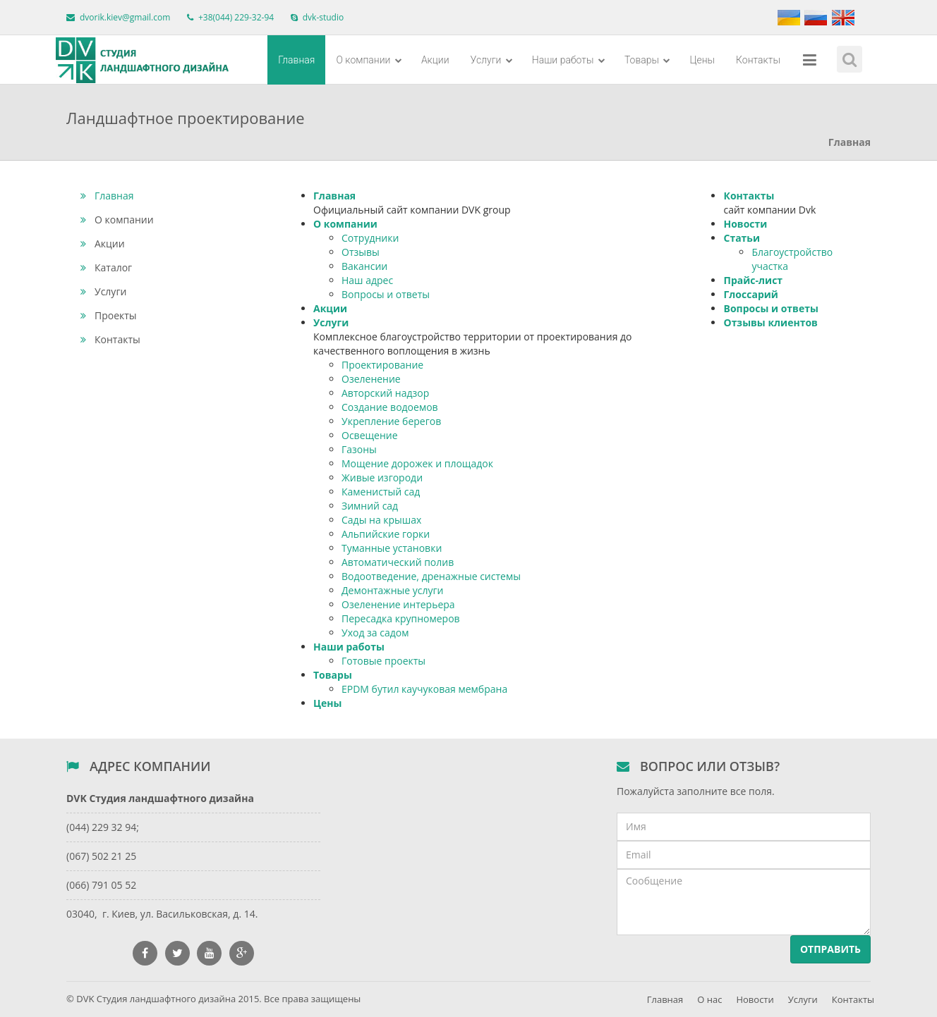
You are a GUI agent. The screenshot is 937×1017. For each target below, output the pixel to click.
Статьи (741, 238)
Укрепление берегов (391, 421)
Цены (702, 60)
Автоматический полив (397, 562)
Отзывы (360, 252)
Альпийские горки (385, 534)
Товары (647, 60)
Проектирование (382, 364)
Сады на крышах (381, 519)
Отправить (830, 949)
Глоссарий (750, 294)
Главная (296, 60)
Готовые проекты (383, 660)
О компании (368, 60)
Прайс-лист (752, 280)
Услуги (492, 60)
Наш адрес (367, 280)
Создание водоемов (389, 407)
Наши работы (568, 60)
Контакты (758, 60)
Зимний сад (369, 505)
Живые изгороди (382, 477)
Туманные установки (391, 548)
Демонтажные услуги (392, 590)
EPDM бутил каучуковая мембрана (424, 689)
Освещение (369, 435)
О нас (709, 999)
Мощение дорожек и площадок (417, 463)
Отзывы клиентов (770, 322)
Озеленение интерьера (398, 604)
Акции (435, 60)
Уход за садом (375, 632)
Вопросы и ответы (385, 294)
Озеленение (371, 379)
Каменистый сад (380, 491)
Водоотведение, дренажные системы (431, 576)
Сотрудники (370, 238)
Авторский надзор (385, 393)
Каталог (106, 267)
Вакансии (364, 266)
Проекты (108, 315)
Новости (745, 223)
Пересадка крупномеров (400, 618)
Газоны (359, 449)
